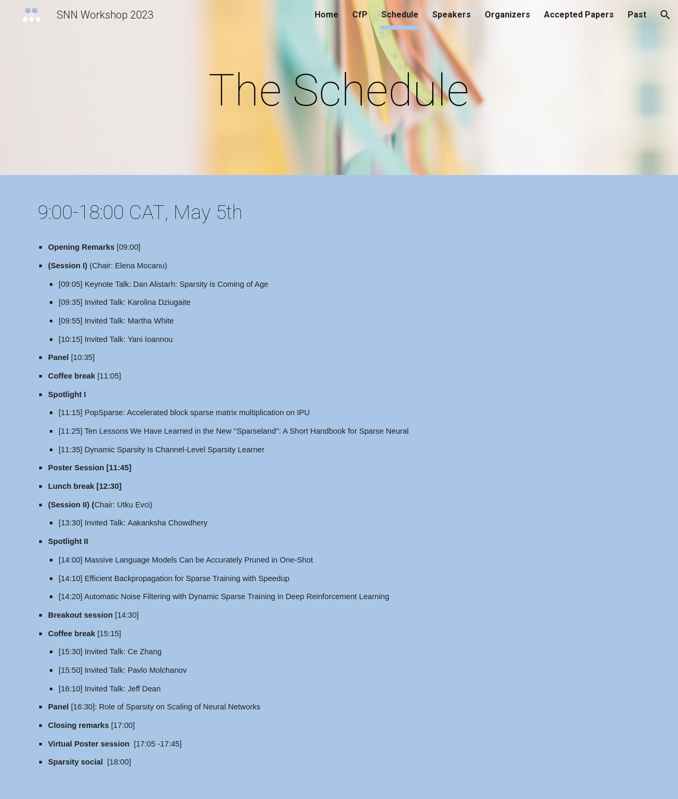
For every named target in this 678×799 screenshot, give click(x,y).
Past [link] (637, 15)
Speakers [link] (451, 15)
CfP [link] (360, 15)
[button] (665, 15)
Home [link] (326, 15)
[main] (339, 90)
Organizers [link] (507, 15)
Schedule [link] (399, 15)
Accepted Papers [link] (579, 15)
